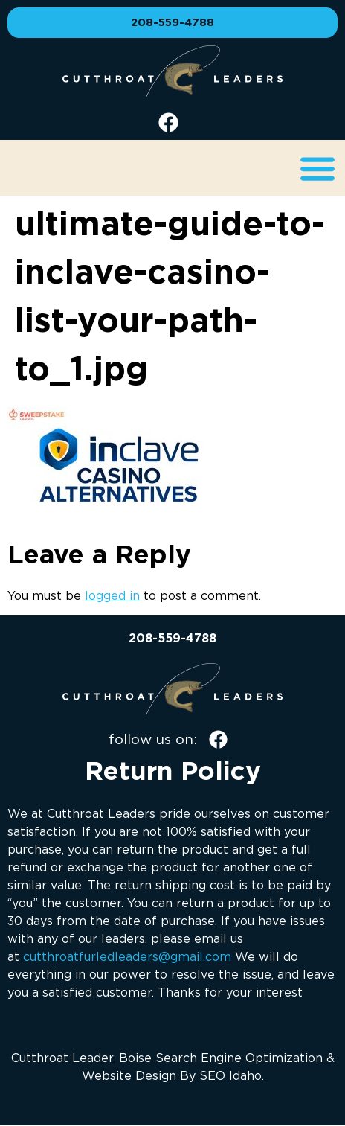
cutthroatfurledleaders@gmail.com (127, 956)
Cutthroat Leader (62, 1057)
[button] (317, 168)
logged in (112, 595)
